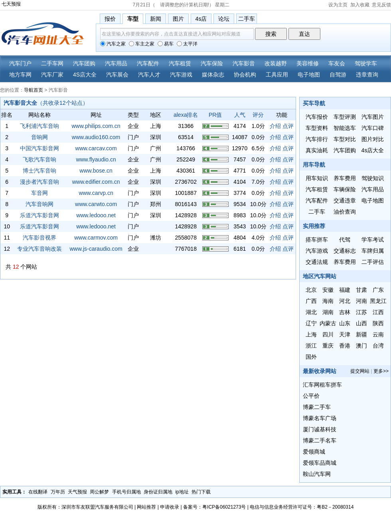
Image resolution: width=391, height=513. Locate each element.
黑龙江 (378, 301)
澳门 (361, 345)
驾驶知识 (372, 178)
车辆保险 (345, 189)
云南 (378, 334)
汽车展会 (117, 74)
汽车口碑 (372, 128)
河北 (344, 301)
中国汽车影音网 (39, 148)
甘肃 (361, 290)
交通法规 (317, 262)
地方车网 (20, 74)
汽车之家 (113, 44)
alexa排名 (186, 115)
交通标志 (345, 251)
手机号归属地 (126, 492)
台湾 (378, 345)
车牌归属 (372, 251)
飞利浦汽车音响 (39, 126)
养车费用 (345, 178)
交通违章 (345, 200)
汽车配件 (148, 63)
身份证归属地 (158, 492)
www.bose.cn (95, 170)
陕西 (378, 323)
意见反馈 (381, 5)
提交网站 (359, 371)
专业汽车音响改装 (39, 249)
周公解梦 (99, 492)
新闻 (155, 19)
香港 (344, 345)
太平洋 (187, 44)
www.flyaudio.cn (96, 159)
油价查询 (345, 211)
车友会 (336, 63)
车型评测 (345, 117)
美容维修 (307, 63)
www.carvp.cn (96, 193)
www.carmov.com (96, 237)
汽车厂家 (52, 74)
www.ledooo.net (96, 215)
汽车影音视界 (39, 237)
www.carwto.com (96, 204)
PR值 (215, 115)
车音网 (39, 193)
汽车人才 (149, 74)
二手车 (246, 19)
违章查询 (367, 74)
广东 (378, 290)
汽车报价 (317, 117)
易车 (166, 44)
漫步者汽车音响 (39, 182)
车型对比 (345, 139)
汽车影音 (244, 63)
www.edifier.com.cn (96, 182)
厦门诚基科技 (319, 429)
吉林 (344, 312)
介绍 (275, 126)
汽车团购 (84, 63)
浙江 (311, 345)
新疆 (361, 334)
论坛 (223, 19)
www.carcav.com (96, 148)
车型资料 (317, 128)
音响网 (39, 137)
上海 (311, 334)
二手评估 (372, 262)
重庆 (328, 345)
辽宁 (311, 323)
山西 (361, 323)
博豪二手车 (317, 407)
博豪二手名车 (319, 440)
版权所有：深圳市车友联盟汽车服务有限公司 (85, 507)
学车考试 (372, 239)
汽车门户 (20, 63)
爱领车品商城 (319, 463)
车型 (132, 19)
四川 (328, 334)
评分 (258, 115)
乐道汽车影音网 (39, 215)
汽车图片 (372, 117)
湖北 (311, 312)
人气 (239, 115)
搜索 (270, 34)
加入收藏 (359, 5)
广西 (311, 301)
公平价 (311, 396)
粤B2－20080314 (335, 507)
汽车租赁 (180, 63)
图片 (178, 19)
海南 (328, 301)
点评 (288, 126)
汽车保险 (212, 63)
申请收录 (169, 507)
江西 (378, 312)
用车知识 (317, 178)
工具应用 (277, 74)
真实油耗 (317, 150)
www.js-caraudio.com (95, 249)
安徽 (328, 290)
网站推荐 (146, 507)
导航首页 (33, 90)
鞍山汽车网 (317, 474)
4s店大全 (372, 150)
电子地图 (309, 74)
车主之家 (141, 44)
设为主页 (338, 5)
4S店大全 (85, 74)
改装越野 (276, 63)
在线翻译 (37, 492)
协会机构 (245, 74)
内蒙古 (328, 323)
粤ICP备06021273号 (224, 507)
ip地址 (181, 492)
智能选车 (345, 128)
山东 (344, 323)
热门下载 (201, 492)
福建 (344, 290)
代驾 (344, 239)
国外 (311, 357)
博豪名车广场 (319, 418)
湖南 (328, 312)
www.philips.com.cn (95, 126)
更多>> (381, 371)
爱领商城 (314, 451)
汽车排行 (317, 139)
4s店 (201, 19)
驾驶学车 (366, 63)
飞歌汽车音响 (39, 159)
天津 (344, 334)
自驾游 (338, 74)
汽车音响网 (39, 204)
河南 (361, 301)
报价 (110, 19)
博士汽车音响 (39, 170)
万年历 (58, 492)
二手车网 (52, 63)
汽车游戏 (181, 74)
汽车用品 (116, 63)
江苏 (361, 312)
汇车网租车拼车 (322, 384)
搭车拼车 (317, 239)
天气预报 (77, 492)
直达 (304, 34)
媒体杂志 (213, 74)
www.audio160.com (96, 137)
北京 (311, 290)
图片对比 (372, 139)
